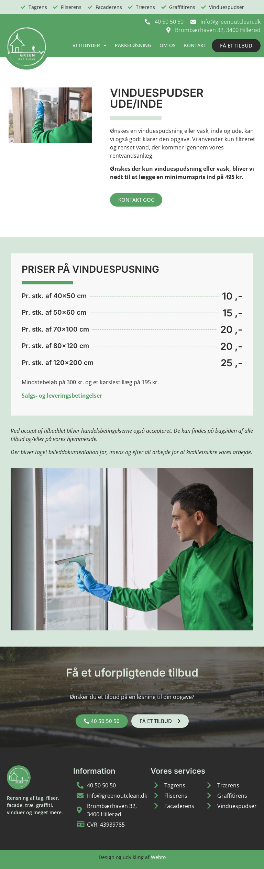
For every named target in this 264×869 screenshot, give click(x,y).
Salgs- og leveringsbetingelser (62, 395)
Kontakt (195, 45)
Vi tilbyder (90, 45)
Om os (168, 45)
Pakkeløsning (133, 45)
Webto (158, 857)
